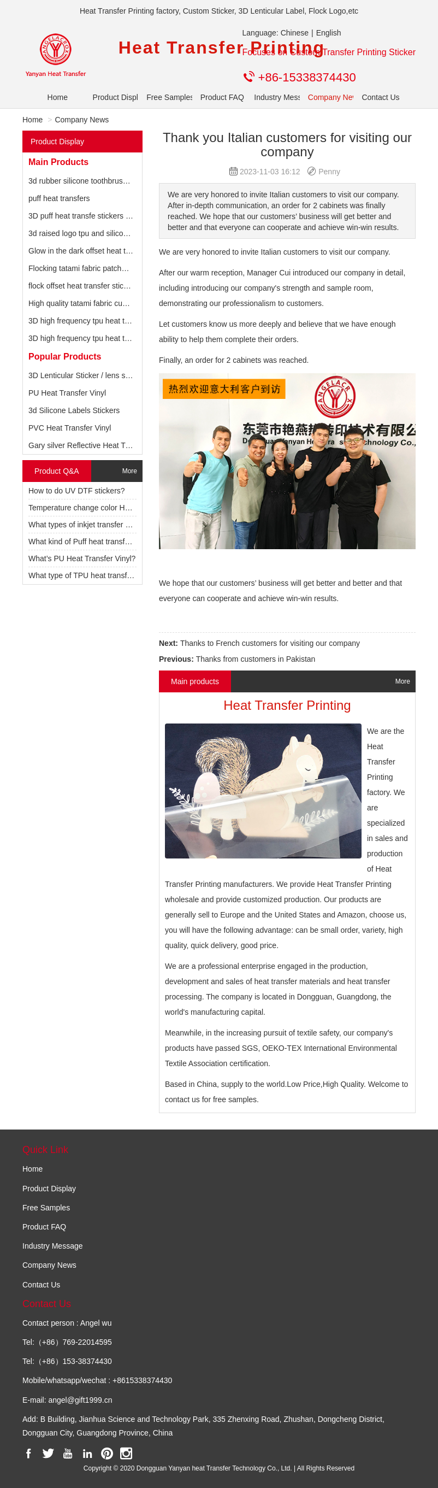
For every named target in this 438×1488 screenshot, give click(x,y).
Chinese (295, 32)
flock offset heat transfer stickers (83, 285)
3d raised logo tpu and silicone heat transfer (102, 233)
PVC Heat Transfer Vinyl (69, 428)
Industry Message (273, 97)
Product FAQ (219, 97)
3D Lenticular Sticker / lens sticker (86, 375)
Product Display (112, 97)
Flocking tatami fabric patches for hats (92, 268)
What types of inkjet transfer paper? (88, 524)
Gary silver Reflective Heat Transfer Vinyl (98, 445)
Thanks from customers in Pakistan (256, 659)
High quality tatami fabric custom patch (93, 303)
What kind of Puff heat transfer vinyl (88, 541)
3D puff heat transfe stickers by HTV (89, 215)
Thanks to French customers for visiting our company (270, 643)
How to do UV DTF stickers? (76, 490)
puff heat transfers (59, 198)
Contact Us (380, 97)
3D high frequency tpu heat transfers (90, 320)
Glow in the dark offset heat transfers (90, 250)
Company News (327, 97)
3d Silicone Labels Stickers (74, 410)
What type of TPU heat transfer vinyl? (91, 575)
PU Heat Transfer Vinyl (67, 393)
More (129, 471)
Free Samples (165, 97)
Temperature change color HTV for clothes (100, 507)
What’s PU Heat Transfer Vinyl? (81, 558)
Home (58, 97)
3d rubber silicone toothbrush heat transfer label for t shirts (127, 181)
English (328, 32)
